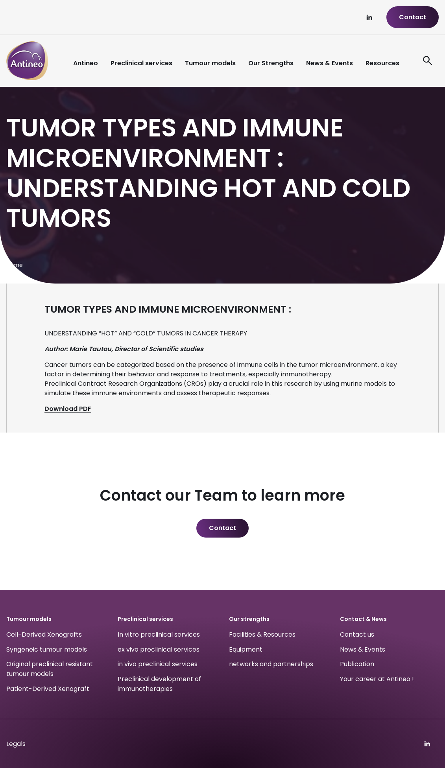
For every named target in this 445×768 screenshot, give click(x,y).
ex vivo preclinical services (158, 649)
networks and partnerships (271, 664)
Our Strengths (271, 63)
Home (14, 265)
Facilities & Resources (262, 634)
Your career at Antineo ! (377, 678)
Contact (412, 17)
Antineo (85, 63)
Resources (382, 63)
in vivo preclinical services (158, 664)
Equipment (245, 649)
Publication (357, 664)
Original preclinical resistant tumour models (49, 669)
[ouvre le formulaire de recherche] (428, 61)
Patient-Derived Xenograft (47, 688)
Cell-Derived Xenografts (44, 634)
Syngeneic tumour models (46, 649)
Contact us (357, 634)
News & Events (329, 63)
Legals (16, 743)
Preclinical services (141, 63)
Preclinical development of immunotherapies (159, 683)
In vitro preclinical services (159, 634)
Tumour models (210, 63)
